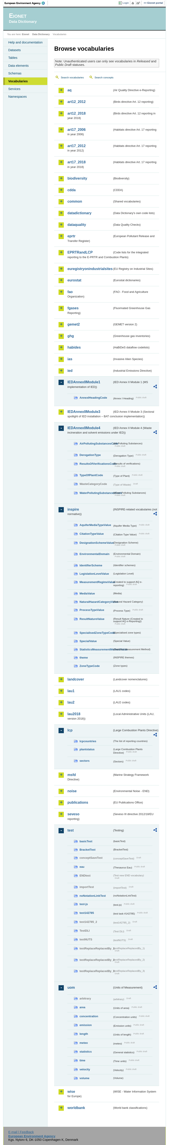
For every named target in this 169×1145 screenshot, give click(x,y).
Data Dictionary (41, 34)
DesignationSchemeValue (95, 542)
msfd (71, 775)
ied (69, 371)
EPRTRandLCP (80, 252)
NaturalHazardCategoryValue (95, 601)
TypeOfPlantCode (91, 475)
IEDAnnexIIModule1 (83, 382)
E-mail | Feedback (21, 1132)
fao (70, 292)
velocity (84, 1069)
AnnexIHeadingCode (93, 397)
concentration (88, 1016)
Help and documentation (25, 42)
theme (83, 657)
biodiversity (77, 178)
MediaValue (87, 593)
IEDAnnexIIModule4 (83, 428)
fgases (73, 308)
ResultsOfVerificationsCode (95, 463)
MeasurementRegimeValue (95, 582)
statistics (85, 1051)
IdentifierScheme (90, 565)
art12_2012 (76, 102)
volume (84, 1078)
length (83, 1033)
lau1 (70, 691)
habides (74, 347)
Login (126, 3)
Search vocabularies (72, 77)
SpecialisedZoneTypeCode (95, 632)
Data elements (18, 65)
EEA (26, 3)
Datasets (14, 50)
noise (72, 791)
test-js (83, 904)
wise (71, 1091)
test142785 (86, 913)
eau (81, 866)
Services (14, 89)
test (70, 830)
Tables (12, 57)
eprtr (71, 236)
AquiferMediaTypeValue (95, 525)
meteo (83, 1042)
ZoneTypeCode (89, 666)
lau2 (70, 702)
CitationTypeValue (91, 533)
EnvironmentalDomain (94, 554)
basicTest (85, 841)
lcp (69, 730)
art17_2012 (76, 146)
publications (77, 802)
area (82, 1007)
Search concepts (104, 77)
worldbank (76, 1108)
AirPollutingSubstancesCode (95, 443)
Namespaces (17, 96)
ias (69, 359)
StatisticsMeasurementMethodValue (95, 649)
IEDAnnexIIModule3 (83, 412)
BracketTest (87, 849)
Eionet (25, 34)
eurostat (74, 280)
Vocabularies (18, 81)
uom (71, 987)
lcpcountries (87, 741)
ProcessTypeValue (91, 610)
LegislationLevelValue (94, 573)
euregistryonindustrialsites (89, 269)
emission (85, 1025)
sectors (84, 760)
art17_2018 (76, 162)
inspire (73, 509)
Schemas (14, 73)
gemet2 (73, 324)
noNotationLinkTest (92, 895)
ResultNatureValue (91, 619)
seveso (73, 814)
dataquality (76, 225)
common (74, 201)
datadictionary (79, 213)
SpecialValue (88, 641)
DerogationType (90, 455)
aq (69, 90)
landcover (75, 679)
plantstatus (86, 749)
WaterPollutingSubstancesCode (95, 493)
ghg (70, 336)
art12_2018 (76, 113)
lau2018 (73, 714)
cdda (71, 190)
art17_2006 (76, 129)
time (82, 1060)
